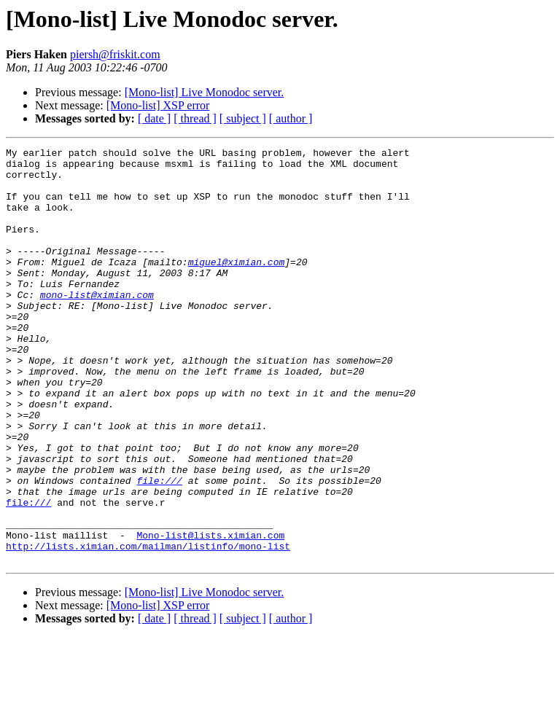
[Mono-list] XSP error (158, 105)
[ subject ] (242, 118)
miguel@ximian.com (236, 285)
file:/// (159, 548)
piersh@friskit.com (115, 54)
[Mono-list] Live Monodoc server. (204, 92)
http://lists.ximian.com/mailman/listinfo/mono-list (148, 626)
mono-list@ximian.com (97, 325)
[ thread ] (195, 118)
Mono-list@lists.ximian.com (210, 613)
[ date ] (154, 118)
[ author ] (291, 118)
